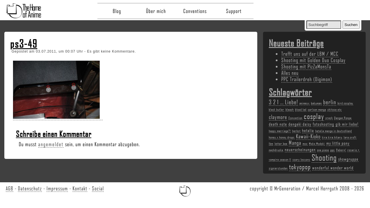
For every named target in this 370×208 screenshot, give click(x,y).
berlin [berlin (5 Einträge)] (329, 101)
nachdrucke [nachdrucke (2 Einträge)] (276, 150)
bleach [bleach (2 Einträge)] (290, 109)
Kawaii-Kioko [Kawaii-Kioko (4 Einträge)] (308, 136)
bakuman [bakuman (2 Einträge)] (316, 103)
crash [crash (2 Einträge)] (329, 118)
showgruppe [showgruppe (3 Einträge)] (348, 158)
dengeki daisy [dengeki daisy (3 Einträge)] (299, 124)
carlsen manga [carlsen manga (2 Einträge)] (317, 109)
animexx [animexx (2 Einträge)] (304, 103)
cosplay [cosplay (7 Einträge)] (314, 116)
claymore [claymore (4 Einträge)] (278, 117)
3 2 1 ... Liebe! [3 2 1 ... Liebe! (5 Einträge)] (283, 101)
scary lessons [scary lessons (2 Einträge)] (301, 159)
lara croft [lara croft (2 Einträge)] (350, 137)
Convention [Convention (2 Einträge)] (295, 118)
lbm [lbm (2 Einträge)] (271, 143)
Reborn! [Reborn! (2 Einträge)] (341, 150)
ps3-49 (23, 44)
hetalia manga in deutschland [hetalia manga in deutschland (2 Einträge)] (333, 131)
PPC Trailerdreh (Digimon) (306, 79)
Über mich (156, 11)
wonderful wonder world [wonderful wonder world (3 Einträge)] (333, 167)
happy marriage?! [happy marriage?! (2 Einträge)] (280, 131)
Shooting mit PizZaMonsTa (306, 66)
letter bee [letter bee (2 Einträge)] (281, 143)
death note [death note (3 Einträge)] (278, 124)
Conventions (195, 11)
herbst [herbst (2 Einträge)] (296, 131)
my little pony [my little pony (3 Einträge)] (337, 143)
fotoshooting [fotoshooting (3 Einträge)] (323, 124)
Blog (117, 11)
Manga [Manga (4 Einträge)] (295, 143)
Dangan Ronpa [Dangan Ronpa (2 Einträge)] (343, 118)
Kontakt (80, 188)
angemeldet (51, 144)
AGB (9, 188)
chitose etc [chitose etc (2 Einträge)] (335, 109)
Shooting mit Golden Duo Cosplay (313, 60)
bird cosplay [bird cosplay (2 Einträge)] (345, 103)
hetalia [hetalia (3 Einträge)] (308, 130)
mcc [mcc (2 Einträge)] (305, 143)
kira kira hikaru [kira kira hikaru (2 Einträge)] (332, 137)
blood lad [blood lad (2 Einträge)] (300, 109)
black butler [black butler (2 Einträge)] (276, 109)
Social (98, 188)
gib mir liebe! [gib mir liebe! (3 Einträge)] (347, 124)
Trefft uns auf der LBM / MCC (309, 54)
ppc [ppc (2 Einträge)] (332, 150)
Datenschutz (30, 188)
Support (234, 11)
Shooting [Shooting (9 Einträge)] (324, 157)
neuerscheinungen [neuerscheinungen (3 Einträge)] (300, 149)
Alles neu (290, 73)
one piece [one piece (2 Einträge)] (323, 150)
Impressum (57, 188)
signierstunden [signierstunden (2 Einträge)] (278, 168)
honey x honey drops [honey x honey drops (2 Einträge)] (282, 137)
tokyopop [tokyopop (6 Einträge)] (300, 166)
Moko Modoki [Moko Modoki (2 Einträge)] (317, 143)
